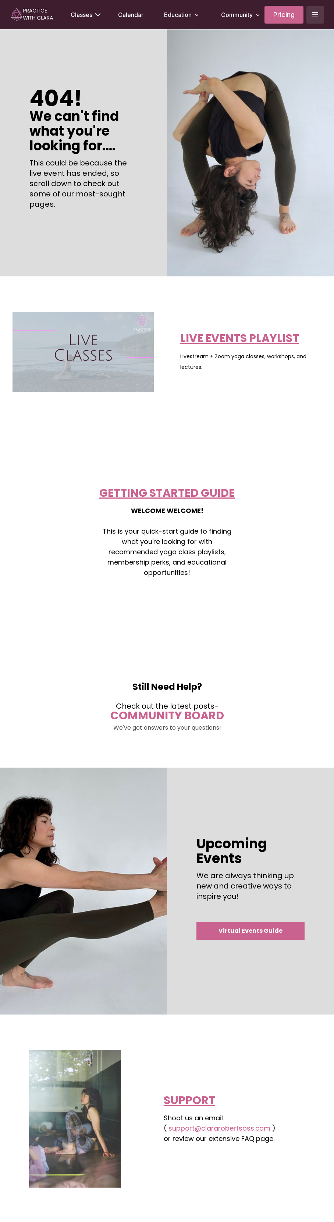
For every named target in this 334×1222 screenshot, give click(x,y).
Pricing (284, 14)
